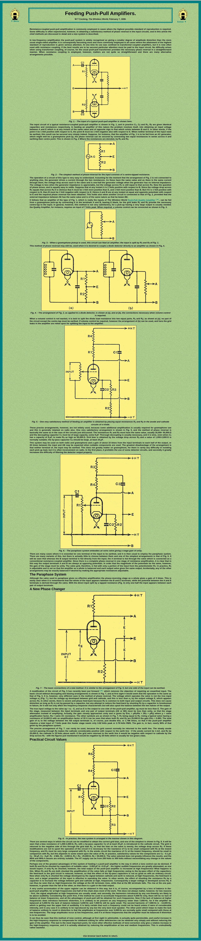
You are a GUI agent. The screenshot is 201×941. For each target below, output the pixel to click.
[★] (157, 200)
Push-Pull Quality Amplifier (141, 200)
